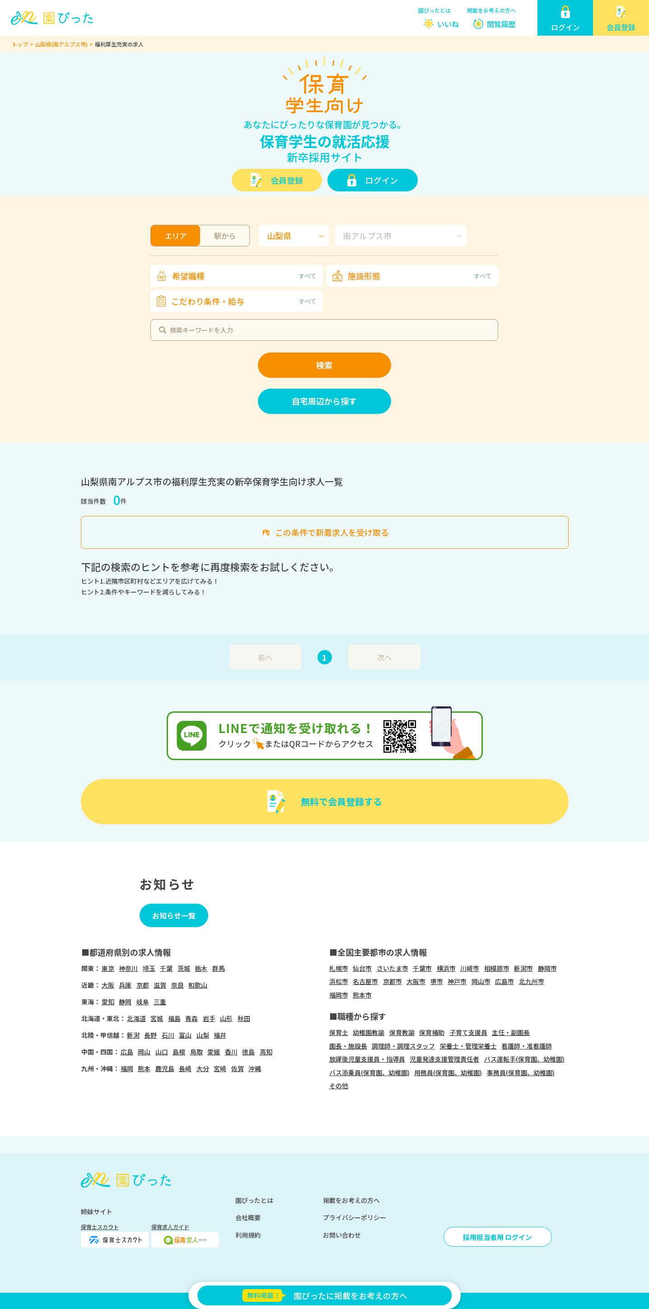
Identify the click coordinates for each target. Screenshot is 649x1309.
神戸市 (457, 981)
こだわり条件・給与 (243, 301)
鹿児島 (164, 1068)
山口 (161, 1051)
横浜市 (446, 968)
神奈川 (128, 968)
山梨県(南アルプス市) (61, 44)
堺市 (436, 981)
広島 (127, 1051)
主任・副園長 (511, 1032)
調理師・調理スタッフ (403, 1045)
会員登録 (287, 180)
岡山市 (481, 981)
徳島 (248, 1051)
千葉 (166, 968)
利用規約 (248, 1234)
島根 (179, 1051)
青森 (191, 1018)
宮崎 (220, 1068)
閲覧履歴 (501, 24)
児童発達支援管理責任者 (444, 1058)
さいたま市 (392, 968)
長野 (150, 1035)
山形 (226, 1018)
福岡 (127, 1068)
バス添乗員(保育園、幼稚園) (369, 1072)
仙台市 (362, 968)
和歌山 (197, 984)
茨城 (183, 968)
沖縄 (254, 1068)
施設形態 (420, 275)
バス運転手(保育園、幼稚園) (524, 1058)
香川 (231, 1051)
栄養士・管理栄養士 (468, 1045)
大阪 (108, 984)
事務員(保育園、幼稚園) (521, 1072)
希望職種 (244, 275)
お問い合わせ (342, 1234)
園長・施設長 (348, 1045)
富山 (185, 1035)
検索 (324, 365)
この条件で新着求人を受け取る (332, 532)
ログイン (381, 180)
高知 (266, 1051)
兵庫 (125, 984)
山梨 (202, 1035)
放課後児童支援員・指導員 (367, 1058)
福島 (174, 1018)
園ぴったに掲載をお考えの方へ (324, 1295)
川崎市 (469, 968)
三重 (160, 1001)
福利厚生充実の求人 (119, 44)
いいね (448, 24)
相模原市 (496, 968)
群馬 (218, 968)
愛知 (108, 1001)
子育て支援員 (468, 1032)
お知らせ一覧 (174, 915)
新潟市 (523, 968)
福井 (220, 1035)
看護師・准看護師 (526, 1045)
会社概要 (248, 1217)
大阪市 (415, 981)
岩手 (209, 1018)
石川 (168, 1035)
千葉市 (422, 968)
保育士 (338, 1032)
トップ (20, 44)
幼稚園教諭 (368, 1032)
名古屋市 (365, 981)
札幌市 (338, 968)
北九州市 (531, 981)
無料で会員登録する (341, 801)
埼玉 (149, 968)
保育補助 (431, 1032)
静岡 (125, 1001)
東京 (108, 968)
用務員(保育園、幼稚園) (448, 1072)
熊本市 (362, 994)
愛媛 (213, 1051)
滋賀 (160, 984)
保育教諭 (402, 1032)
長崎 (185, 1068)
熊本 (144, 1068)
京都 (142, 984)
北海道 (136, 1018)
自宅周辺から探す (324, 401)
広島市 (504, 981)
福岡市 (338, 994)
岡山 (144, 1051)
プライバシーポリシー (354, 1217)
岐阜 (142, 1001)
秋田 (244, 1018)
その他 (338, 1085)
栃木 (201, 968)
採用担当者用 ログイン (497, 1237)
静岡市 (547, 968)
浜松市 (338, 981)
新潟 (133, 1035)
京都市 (392, 981)
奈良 (177, 984)
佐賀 (237, 1068)
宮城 (156, 1018)
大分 (202, 1068)
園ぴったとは (434, 10)
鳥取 (196, 1051)
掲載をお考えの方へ (491, 10)
